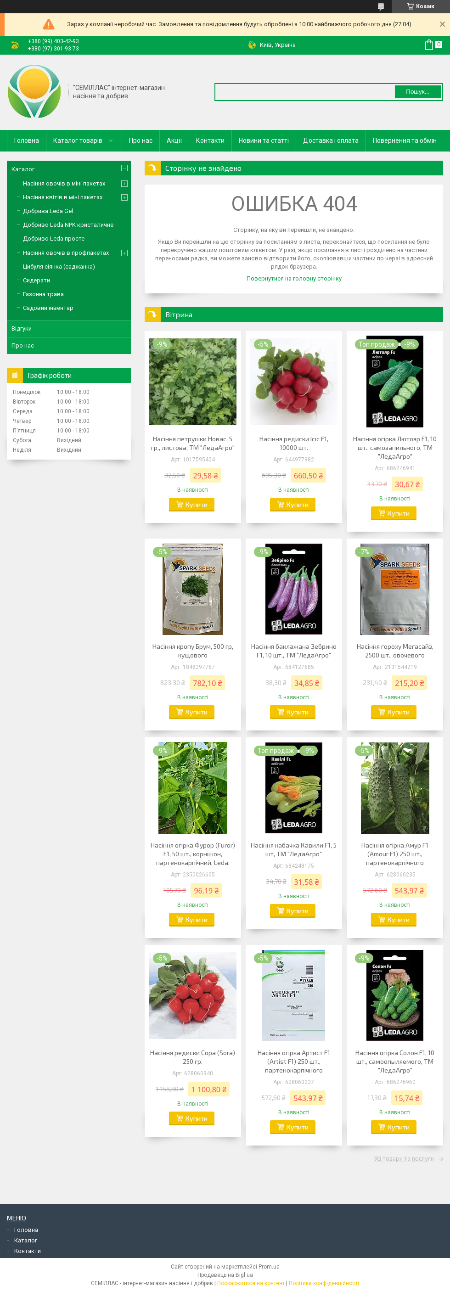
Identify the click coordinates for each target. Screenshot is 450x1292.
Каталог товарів (77, 140)
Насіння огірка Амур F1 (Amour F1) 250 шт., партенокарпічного (394, 853)
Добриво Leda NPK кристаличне (68, 224)
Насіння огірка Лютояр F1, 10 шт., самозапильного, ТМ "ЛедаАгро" (395, 447)
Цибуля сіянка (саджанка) (59, 266)
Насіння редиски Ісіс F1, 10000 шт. (293, 443)
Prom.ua (269, 1267)
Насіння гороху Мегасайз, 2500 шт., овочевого (395, 650)
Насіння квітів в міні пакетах (62, 197)
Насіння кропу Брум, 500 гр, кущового (192, 650)
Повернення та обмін (405, 140)
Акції (174, 140)
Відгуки (21, 328)
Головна (26, 140)
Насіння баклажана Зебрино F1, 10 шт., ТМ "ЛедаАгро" (294, 650)
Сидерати (36, 280)
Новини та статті (264, 140)
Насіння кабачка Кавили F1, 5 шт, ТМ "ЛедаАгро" (294, 849)
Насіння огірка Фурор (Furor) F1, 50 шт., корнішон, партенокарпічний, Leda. (193, 853)
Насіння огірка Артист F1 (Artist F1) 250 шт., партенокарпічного (294, 1061)
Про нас (140, 140)
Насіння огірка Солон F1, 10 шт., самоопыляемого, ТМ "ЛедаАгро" (394, 1061)
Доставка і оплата (331, 140)
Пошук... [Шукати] (417, 91)
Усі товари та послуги (404, 1159)
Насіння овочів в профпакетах (66, 252)
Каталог (22, 169)
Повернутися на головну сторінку (294, 278)
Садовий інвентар (48, 307)
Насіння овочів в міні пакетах (64, 183)
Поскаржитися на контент (251, 1283)
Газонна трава (43, 294)
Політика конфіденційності (324, 1283)
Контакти (210, 140)
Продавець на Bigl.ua (225, 1275)
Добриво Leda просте (53, 238)
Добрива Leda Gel (48, 211)
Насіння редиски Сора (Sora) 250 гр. (192, 1057)
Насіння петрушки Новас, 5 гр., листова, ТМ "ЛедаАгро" (193, 443)
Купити (197, 504)
